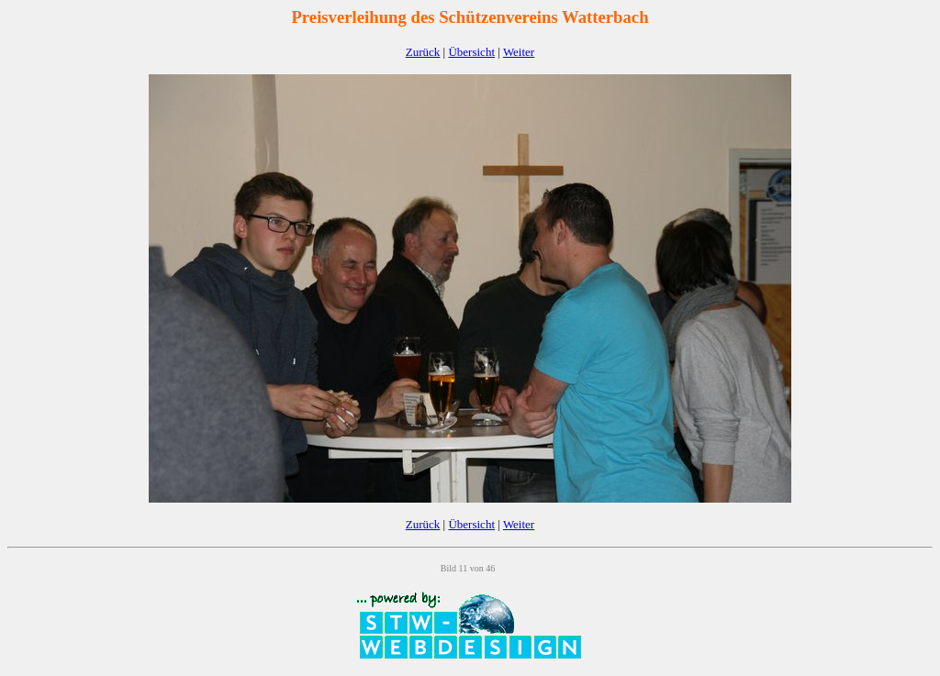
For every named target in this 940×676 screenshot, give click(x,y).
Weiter (518, 52)
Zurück (423, 52)
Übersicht (471, 52)
